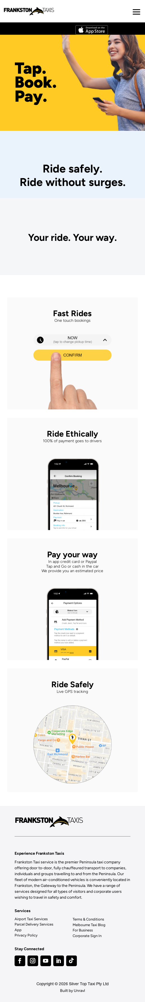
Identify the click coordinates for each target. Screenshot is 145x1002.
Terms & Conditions (88, 919)
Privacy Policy (26, 935)
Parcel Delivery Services (34, 924)
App (18, 930)
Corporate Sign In (87, 936)
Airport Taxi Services (31, 919)
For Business (83, 930)
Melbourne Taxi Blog (89, 925)
